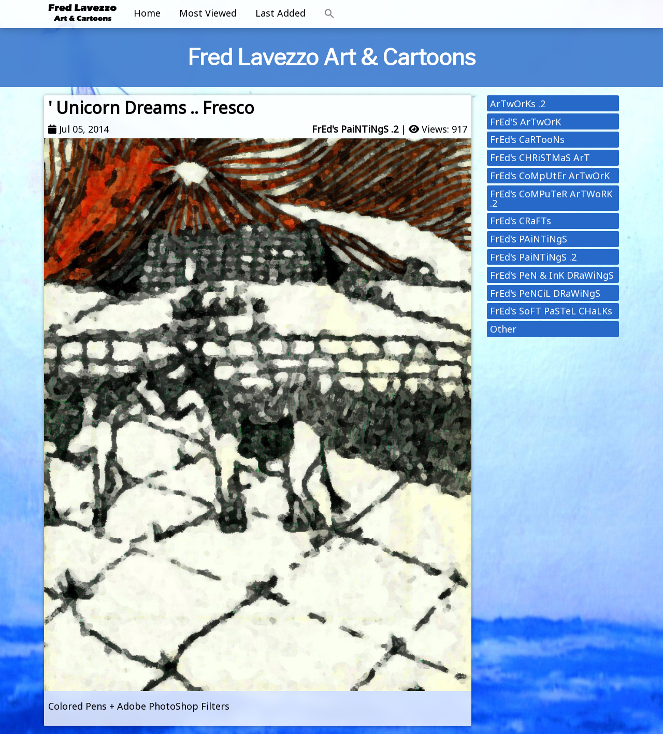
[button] (329, 14)
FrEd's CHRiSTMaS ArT (540, 157)
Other (503, 329)
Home (147, 13)
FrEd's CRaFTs (520, 220)
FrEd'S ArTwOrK (525, 122)
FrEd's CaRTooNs (527, 139)
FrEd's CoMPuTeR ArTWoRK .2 (551, 198)
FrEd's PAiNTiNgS (528, 239)
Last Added (280, 13)
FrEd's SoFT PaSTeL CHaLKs (551, 311)
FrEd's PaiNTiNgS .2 (355, 129)
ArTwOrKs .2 (517, 103)
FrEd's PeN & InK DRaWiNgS (552, 275)
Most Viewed (208, 13)
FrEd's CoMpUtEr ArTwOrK (550, 175)
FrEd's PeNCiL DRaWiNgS (545, 293)
